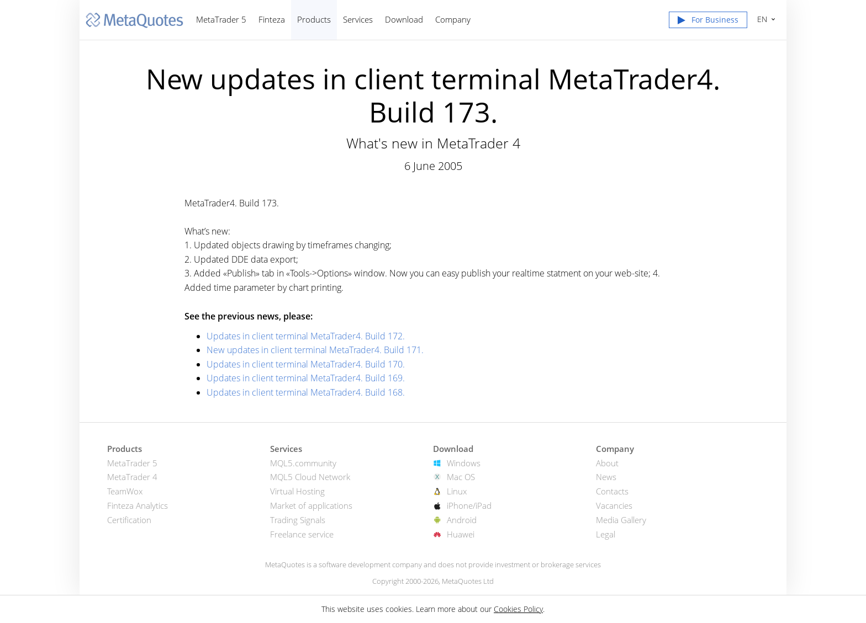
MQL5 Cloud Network (310, 476)
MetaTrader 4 (132, 476)
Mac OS (461, 476)
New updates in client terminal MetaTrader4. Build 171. (315, 350)
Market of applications (311, 505)
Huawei (460, 534)
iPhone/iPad (469, 505)
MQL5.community (303, 462)
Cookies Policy (518, 609)
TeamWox (124, 491)
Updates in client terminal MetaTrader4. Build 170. (306, 364)
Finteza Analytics (137, 505)
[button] (708, 22)
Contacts (612, 491)
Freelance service (302, 534)
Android (462, 519)
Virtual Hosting (297, 491)
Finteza (271, 19)
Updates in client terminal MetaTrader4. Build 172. (306, 336)
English (760, 19)
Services (358, 19)
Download (404, 19)
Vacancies (614, 505)
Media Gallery (621, 519)
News (606, 476)
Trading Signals (297, 519)
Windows (463, 462)
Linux (457, 491)
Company (453, 19)
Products (314, 19)
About (607, 462)
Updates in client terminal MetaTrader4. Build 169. (306, 378)
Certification (129, 519)
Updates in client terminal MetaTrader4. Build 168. (306, 392)
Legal (605, 534)
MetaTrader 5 (221, 19)
